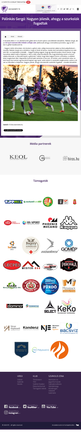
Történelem (37, 382)
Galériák (20, 384)
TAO (34, 384)
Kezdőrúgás (53, 391)
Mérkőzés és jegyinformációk (55, 383)
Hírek (12, 36)
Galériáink (52, 395)
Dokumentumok (39, 389)
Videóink (52, 393)
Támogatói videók (39, 391)
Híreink (20, 36)
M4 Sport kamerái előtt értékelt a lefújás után (20, 43)
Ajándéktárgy (54, 389)
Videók (19, 382)
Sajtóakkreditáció (55, 386)
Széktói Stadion (39, 386)
